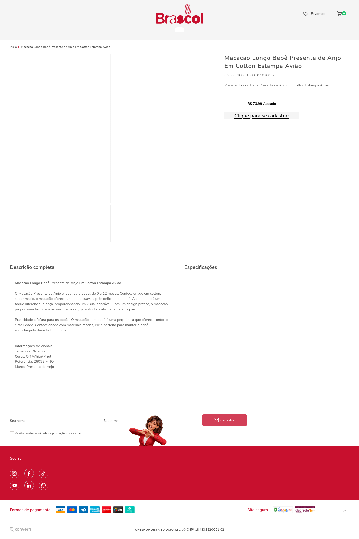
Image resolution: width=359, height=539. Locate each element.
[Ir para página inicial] (13, 47)
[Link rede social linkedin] (29, 485)
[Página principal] (179, 14)
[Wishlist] (314, 13)
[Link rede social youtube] (14, 485)
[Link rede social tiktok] (43, 473)
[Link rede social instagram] (14, 473)
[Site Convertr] (32, 529)
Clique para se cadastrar (261, 115)
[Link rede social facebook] (29, 473)
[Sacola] (341, 13)
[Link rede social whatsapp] (43, 485)
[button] (344, 510)
